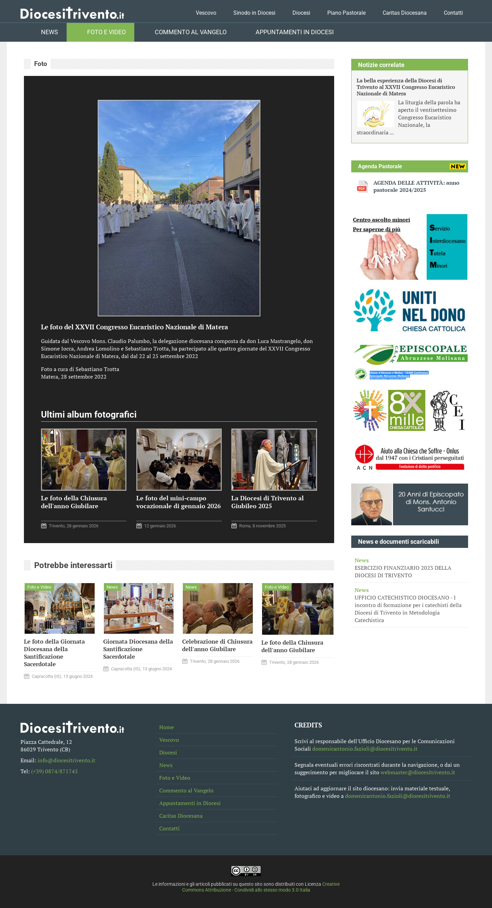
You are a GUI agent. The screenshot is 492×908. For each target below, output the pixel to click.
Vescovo (206, 13)
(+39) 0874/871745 (54, 771)
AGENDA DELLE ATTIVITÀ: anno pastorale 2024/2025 (416, 186)
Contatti (453, 13)
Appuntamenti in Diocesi (295, 32)
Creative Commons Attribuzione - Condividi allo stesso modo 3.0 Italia (261, 887)
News (49, 32)
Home (166, 727)
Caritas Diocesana (405, 13)
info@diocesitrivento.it (66, 760)
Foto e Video (106, 32)
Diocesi (301, 13)
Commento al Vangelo (191, 32)
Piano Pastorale (346, 13)
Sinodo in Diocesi (254, 13)
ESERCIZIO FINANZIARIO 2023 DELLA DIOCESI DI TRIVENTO (410, 567)
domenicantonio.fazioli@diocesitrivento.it (365, 748)
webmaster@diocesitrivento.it (418, 772)
